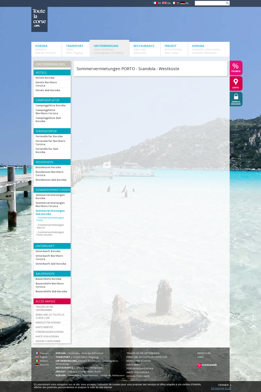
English (41, 356)
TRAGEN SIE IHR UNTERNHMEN (44, 308)
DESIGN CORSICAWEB (48, 341)
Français (42, 353)
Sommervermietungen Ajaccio (50, 226)
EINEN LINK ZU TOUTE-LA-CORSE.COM (50, 316)
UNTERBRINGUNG (108, 49)
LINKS (200, 356)
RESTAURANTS (144, 49)
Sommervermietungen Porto (50, 219)
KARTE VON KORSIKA (47, 336)
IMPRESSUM (203, 353)
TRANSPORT (75, 49)
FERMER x (224, 385)
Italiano (41, 360)
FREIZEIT (173, 49)
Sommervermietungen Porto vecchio (50, 233)
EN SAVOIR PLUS (221, 388)
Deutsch (42, 364)
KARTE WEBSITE (44, 327)
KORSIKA (45, 49)
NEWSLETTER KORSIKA (48, 322)
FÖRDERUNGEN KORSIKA (50, 331)
